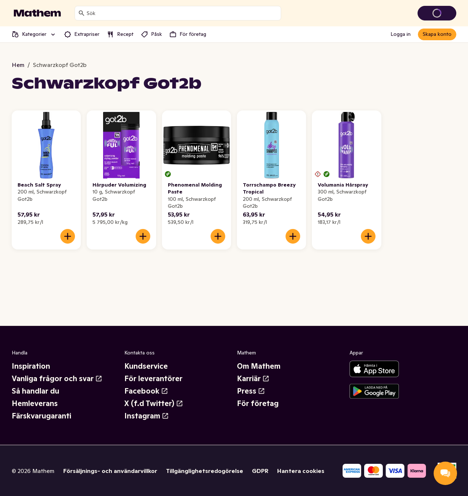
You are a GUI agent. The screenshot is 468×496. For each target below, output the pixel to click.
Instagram (146, 416)
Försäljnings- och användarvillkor (110, 470)
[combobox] (182, 13)
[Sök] (81, 13)
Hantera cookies (300, 470)
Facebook (146, 391)
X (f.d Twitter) (153, 403)
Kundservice (146, 366)
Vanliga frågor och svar (57, 378)
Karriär (253, 378)
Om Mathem (258, 366)
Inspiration (31, 366)
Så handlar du (35, 391)
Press (251, 391)
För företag (258, 403)
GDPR (260, 470)
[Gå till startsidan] (37, 13)
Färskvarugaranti (41, 416)
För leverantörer (153, 378)
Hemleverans (35, 403)
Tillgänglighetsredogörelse (204, 470)
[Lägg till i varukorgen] (67, 236)
